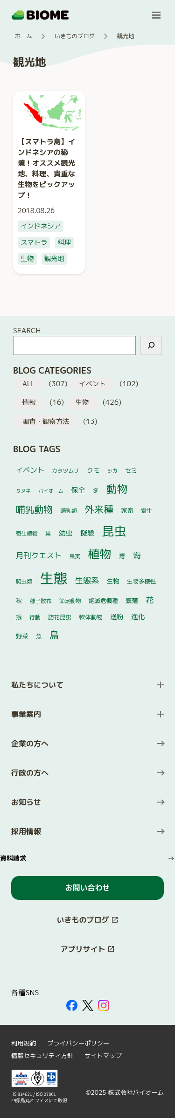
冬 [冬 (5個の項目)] (96, 491)
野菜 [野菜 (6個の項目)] (22, 636)
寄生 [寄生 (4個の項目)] (146, 511)
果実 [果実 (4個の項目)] (75, 556)
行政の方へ (30, 773)
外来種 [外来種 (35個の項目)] (98, 509)
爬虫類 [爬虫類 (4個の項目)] (24, 581)
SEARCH (27, 330)
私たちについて (37, 685)
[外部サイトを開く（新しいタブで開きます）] (71, 1005)
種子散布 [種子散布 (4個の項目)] (41, 601)
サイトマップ (103, 1055)
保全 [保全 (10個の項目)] (78, 490)
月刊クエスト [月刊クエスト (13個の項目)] (39, 555)
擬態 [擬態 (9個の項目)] (87, 533)
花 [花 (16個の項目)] (150, 600)
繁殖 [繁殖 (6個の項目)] (132, 600)
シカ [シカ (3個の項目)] (112, 471)
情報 (29, 402)
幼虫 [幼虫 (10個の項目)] (65, 533)
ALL (28, 383)
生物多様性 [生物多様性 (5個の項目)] (141, 581)
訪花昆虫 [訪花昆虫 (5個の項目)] (59, 617)
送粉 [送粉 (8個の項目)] (117, 617)
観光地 (54, 258)
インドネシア (41, 226)
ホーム (23, 36)
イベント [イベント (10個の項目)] (30, 470)
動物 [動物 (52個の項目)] (116, 489)
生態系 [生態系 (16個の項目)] (87, 580)
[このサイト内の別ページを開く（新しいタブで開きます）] (87, 920)
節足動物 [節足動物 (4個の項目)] (70, 601)
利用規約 (23, 1043)
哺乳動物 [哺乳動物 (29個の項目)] (34, 509)
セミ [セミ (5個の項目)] (131, 471)
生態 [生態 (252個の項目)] (54, 578)
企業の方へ (30, 743)
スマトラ (34, 242)
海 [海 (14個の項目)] (137, 555)
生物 (27, 258)
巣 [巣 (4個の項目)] (48, 533)
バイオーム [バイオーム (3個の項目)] (50, 491)
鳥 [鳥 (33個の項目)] (54, 634)
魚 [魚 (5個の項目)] (39, 636)
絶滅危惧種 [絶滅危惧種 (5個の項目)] (103, 601)
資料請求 (13, 858)
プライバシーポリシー (78, 1043)
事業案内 (26, 714)
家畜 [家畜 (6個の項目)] (127, 510)
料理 (64, 242)
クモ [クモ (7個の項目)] (93, 470)
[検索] (151, 345)
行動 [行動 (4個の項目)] (34, 617)
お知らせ (26, 802)
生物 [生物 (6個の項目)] (113, 581)
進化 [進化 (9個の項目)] (138, 617)
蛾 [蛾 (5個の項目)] (19, 617)
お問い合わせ (87, 888)
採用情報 (26, 831)
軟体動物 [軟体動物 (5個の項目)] (90, 617)
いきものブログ (75, 36)
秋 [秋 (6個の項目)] (19, 600)
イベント (92, 383)
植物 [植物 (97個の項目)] (99, 554)
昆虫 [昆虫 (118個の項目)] (114, 530)
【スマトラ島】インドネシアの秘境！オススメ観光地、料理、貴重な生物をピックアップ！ (46, 168)
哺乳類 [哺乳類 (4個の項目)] (69, 511)
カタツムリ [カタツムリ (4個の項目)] (65, 471)
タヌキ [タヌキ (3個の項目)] (23, 491)
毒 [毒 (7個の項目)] (122, 555)
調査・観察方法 (45, 421)
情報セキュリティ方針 (42, 1055)
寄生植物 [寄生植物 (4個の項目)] (27, 533)
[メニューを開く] (156, 14)
